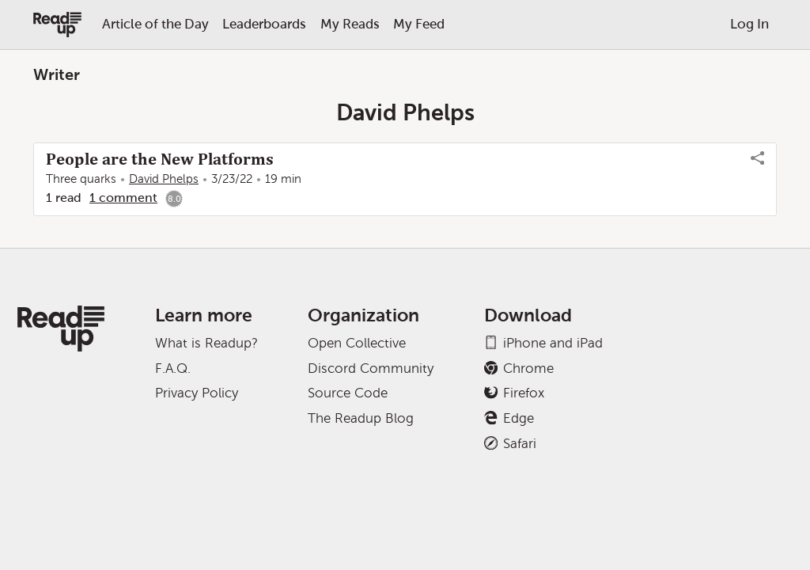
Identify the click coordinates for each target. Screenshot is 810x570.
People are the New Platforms (160, 159)
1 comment (123, 197)
